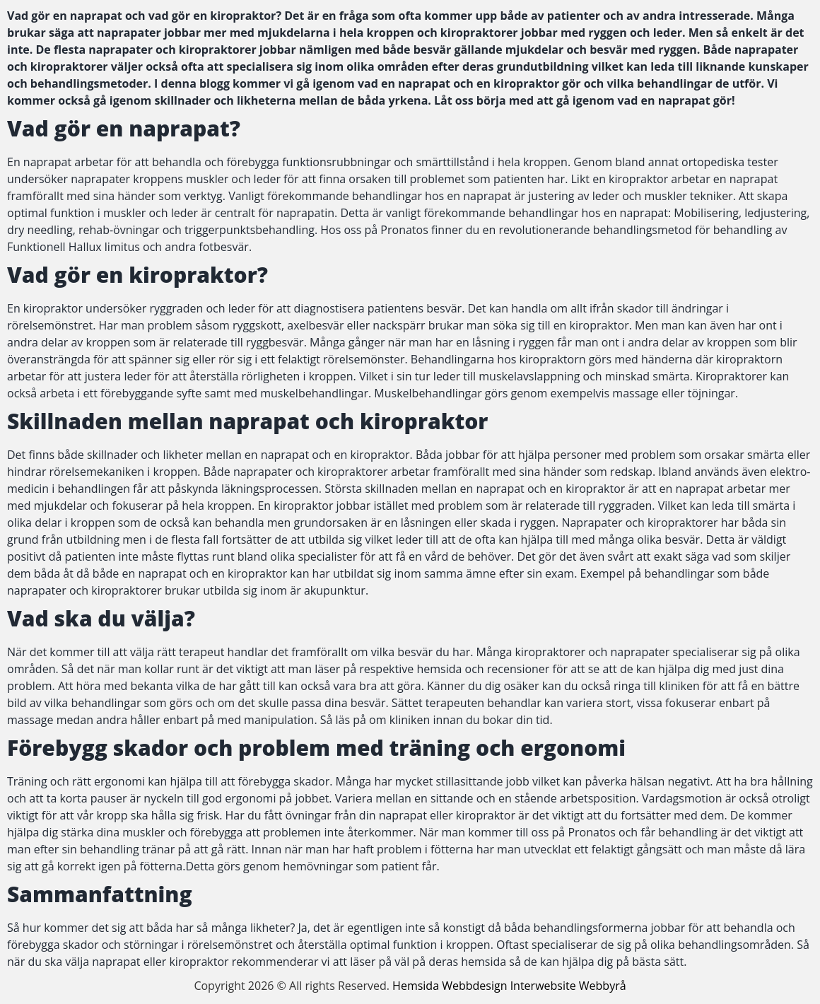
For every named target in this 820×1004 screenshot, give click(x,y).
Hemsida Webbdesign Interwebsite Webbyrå (509, 985)
